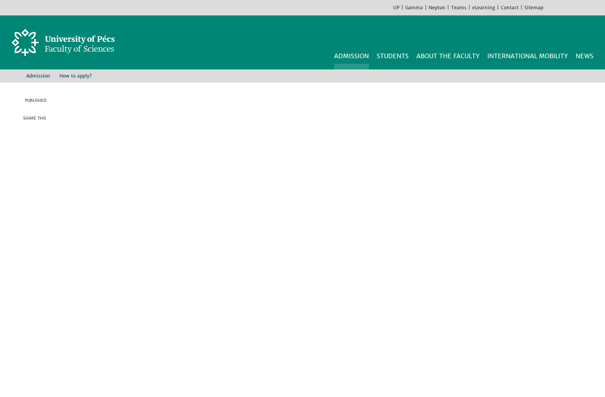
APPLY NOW (464, 99)
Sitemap (533, 7)
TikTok (586, 7)
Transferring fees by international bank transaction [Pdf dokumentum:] (149, 253)
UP (396, 7)
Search (588, 34)
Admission (38, 76)
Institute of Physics (275, 330)
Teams (458, 7)
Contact (510, 7)
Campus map (90, 348)
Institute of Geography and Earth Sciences (309, 311)
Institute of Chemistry (279, 302)
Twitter (40, 144)
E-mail (40, 175)
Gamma (414, 7)
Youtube (574, 7)
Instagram (562, 7)
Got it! (520, 378)
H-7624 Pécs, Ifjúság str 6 (111, 311)
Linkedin (40, 160)
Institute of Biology (275, 293)
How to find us (93, 339)
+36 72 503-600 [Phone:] (97, 320)
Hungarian (597, 7)
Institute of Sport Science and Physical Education (320, 339)
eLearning (483, 7)
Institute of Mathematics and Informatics (308, 320)
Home (14, 75)
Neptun (437, 7)
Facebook (551, 7)
